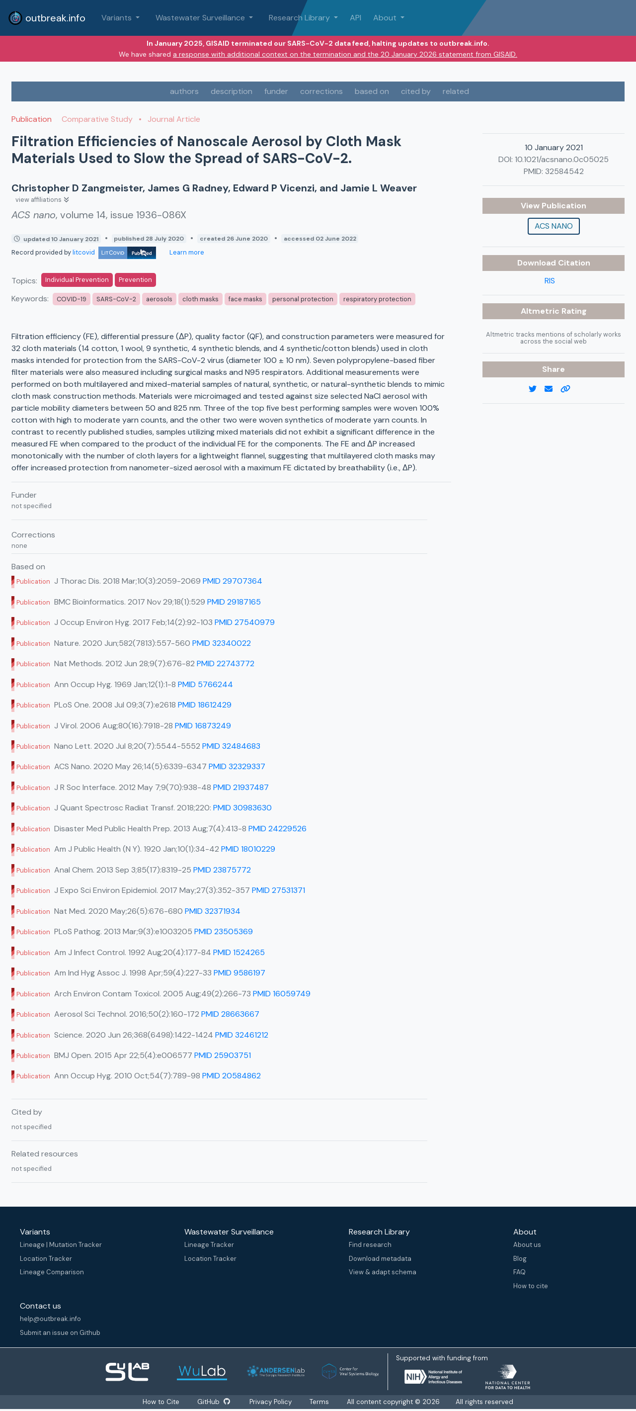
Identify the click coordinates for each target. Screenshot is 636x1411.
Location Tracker (46, 1258)
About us (527, 1244)
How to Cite (161, 1402)
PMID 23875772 (222, 870)
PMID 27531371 (278, 890)
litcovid (114, 252)
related (456, 91)
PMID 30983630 (242, 807)
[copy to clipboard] (569, 389)
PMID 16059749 (282, 993)
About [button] (385, 17)
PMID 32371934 (212, 911)
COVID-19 (71, 299)
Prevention (135, 279)
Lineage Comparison (52, 1272)
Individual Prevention (77, 279)
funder (276, 91)
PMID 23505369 (223, 931)
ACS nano (554, 226)
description (231, 91)
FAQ (519, 1272)
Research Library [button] (300, 17)
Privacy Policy (271, 1402)
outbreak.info (46, 17)
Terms (320, 1402)
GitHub (213, 1402)
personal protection (302, 299)
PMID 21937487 (241, 787)
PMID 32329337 (237, 766)
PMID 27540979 (245, 622)
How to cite (530, 1286)
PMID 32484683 (231, 746)
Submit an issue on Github (60, 1332)
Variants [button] (117, 17)
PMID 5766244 (205, 684)
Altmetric (541, 311)
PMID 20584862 (231, 1075)
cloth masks (200, 299)
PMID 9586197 (239, 973)
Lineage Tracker (209, 1244)
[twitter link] (537, 389)
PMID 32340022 (221, 643)
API (355, 17)
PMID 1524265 (239, 952)
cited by (416, 91)
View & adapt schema (382, 1272)
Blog (520, 1258)
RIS (550, 280)
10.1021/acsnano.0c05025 (562, 159)
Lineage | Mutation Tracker (61, 1244)
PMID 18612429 (205, 705)
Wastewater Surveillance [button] (201, 17)
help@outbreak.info (50, 1319)
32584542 (564, 171)
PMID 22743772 (225, 663)
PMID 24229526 (277, 828)
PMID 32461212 (241, 1035)
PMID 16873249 (203, 725)
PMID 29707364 (232, 581)
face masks (245, 299)
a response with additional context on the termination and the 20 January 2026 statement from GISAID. (345, 54)
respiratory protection (377, 299)
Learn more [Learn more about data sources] (186, 252)
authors (184, 91)
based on (372, 91)
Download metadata (380, 1258)
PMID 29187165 (234, 602)
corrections (321, 91)
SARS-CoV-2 (116, 299)
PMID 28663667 (230, 1014)
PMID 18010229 (248, 849)
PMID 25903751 (222, 1055)
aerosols (159, 299)
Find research (370, 1244)
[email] (552, 389)
